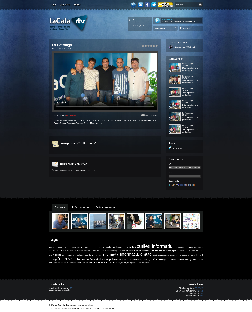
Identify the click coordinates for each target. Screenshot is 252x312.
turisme (149, 263)
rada (55, 263)
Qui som (65, 4)
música (119, 260)
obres (161, 260)
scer (90, 263)
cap (182, 247)
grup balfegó (78, 255)
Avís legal (89, 305)
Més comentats (106, 207)
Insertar (172, 173)
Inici (53, 4)
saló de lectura (63, 263)
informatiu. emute (136, 254)
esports (180, 251)
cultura (93, 251)
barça (126, 247)
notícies (155, 259)
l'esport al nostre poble (103, 259)
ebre (119, 251)
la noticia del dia (194, 255)
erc (164, 251)
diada (112, 251)
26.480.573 (199, 288)
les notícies (83, 259)
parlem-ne (180, 260)
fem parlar (191, 251)
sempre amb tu (100, 262)
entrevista (157, 250)
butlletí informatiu (155, 246)
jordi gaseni (182, 255)
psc (201, 260)
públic (51, 263)
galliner (69, 255)
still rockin (113, 263)
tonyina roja (128, 263)
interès (155, 255)
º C (131, 20)
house (85, 255)
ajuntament (60, 247)
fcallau (188, 95)
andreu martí (100, 247)
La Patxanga (187, 64)
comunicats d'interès (68, 251)
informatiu (110, 254)
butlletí (132, 247)
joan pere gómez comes (167, 255)
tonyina (120, 263)
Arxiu (77, 4)
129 (71, 288)
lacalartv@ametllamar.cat (65, 308)
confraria (87, 251)
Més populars (81, 207)
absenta (52, 247)
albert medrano (70, 247)
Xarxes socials (174, 181)
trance (135, 263)
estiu (185, 251)
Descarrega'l (180, 47)
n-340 (124, 260)
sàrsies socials (82, 263)
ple (199, 260)
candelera (177, 247)
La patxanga (71, 115)
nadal (129, 260)
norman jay (146, 260)
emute (137, 250)
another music (112, 247)
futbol (64, 255)
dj (116, 251)
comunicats (54, 251)
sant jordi (73, 263)
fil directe (57, 255)
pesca (195, 260)
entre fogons (146, 251)
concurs (80, 251)
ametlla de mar (88, 247)
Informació (160, 28)
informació (98, 255)
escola (168, 251)
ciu (186, 247)
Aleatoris (60, 207)
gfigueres (189, 70)
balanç (120, 247)
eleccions (124, 251)
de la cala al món (103, 251)
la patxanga (177, 148)
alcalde (79, 247)
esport (173, 251)
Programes (185, 28)
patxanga (188, 260)
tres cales (142, 263)
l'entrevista (67, 259)
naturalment (136, 260)
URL (170, 164)
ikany (91, 255)
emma (131, 251)
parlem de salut (170, 260)
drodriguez (189, 82)
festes (198, 251)
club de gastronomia (195, 247)
